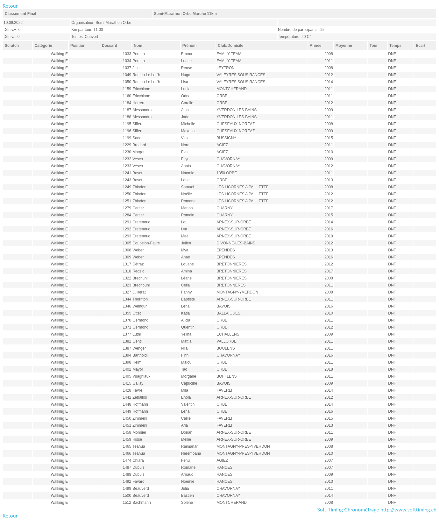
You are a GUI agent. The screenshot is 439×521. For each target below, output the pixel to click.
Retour (10, 6)
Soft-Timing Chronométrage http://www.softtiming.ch (376, 509)
